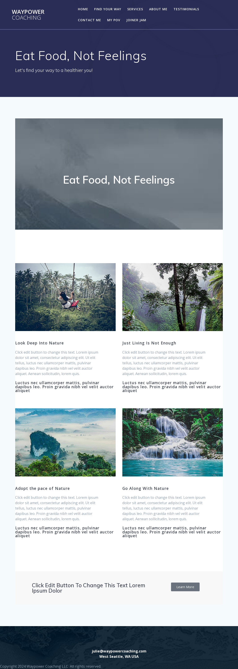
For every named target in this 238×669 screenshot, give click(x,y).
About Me (158, 9)
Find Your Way (107, 9)
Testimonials (186, 9)
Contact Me (89, 20)
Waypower (28, 14)
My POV (113, 20)
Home (83, 9)
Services (135, 9)
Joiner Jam (136, 20)
